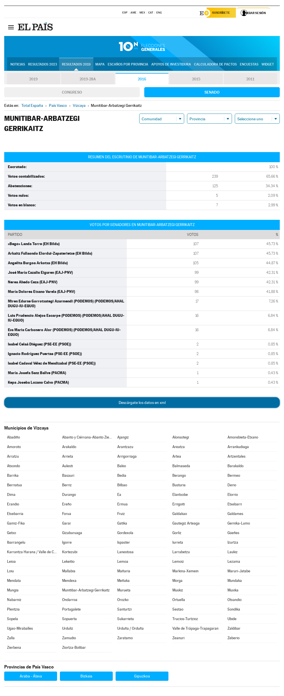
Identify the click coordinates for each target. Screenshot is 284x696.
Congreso (72, 93)
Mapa (100, 65)
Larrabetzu (181, 553)
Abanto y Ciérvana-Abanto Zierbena (87, 438)
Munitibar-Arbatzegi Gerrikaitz (86, 591)
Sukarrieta (125, 620)
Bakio (121, 467)
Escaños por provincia (128, 65)
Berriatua (14, 486)
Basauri (68, 476)
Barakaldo (235, 467)
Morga (177, 581)
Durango (69, 495)
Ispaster (123, 543)
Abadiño (13, 438)
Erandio (13, 505)
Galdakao (179, 514)
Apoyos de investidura (171, 65)
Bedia (121, 476)
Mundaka (234, 581)
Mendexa (69, 581)
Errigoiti (178, 505)
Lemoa (122, 562)
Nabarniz (14, 600)
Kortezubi (69, 553)
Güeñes (233, 534)
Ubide (231, 620)
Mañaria (123, 572)
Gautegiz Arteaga (186, 524)
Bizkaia (86, 677)
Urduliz (67, 629)
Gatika (122, 524)
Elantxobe (180, 495)
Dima (11, 495)
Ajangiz (123, 438)
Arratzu (13, 457)
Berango (179, 476)
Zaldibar (233, 629)
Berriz (67, 486)
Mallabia (68, 572)
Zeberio (233, 639)
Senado (212, 93)
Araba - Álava (31, 677)
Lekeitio (68, 562)
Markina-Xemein (185, 572)
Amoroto (14, 448)
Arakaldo (69, 448)
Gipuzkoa (142, 677)
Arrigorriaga (127, 457)
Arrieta (67, 457)
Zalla (11, 639)
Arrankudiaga (238, 448)
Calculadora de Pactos (215, 65)
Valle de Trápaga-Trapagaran (195, 629)
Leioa (11, 562)
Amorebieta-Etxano (242, 438)
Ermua (122, 505)
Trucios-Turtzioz (185, 620)
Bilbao (122, 486)
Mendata (14, 581)
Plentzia (13, 610)
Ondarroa (69, 600)
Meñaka (123, 581)
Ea (119, 495)
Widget (268, 65)
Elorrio (232, 495)
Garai (66, 524)
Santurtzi (124, 610)
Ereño (66, 505)
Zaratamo (125, 639)
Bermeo (233, 476)
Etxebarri (234, 505)
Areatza (178, 448)
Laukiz (232, 553)
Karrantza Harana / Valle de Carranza (32, 553)
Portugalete (71, 610)
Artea (176, 457)
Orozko (123, 600)
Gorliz (176, 534)
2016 (142, 80)
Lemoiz (178, 562)
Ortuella (178, 600)
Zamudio (69, 639)
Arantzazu (125, 448)
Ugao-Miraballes (20, 629)
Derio (231, 486)
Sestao (177, 610)
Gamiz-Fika (16, 524)
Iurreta (177, 543)
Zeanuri (178, 639)
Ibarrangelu (16, 543)
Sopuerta (69, 620)
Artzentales (236, 457)
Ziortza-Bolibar (74, 648)
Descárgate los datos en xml (142, 403)
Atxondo (13, 467)
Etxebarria (15, 514)
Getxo (11, 534)
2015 (196, 80)
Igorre (67, 543)
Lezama (233, 562)
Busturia (179, 486)
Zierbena (14, 648)
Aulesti (67, 467)
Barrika (13, 476)
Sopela (12, 620)
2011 (250, 80)
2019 (33, 80)
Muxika (232, 591)
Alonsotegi (180, 438)
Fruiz (121, 514)
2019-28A (87, 80)
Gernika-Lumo (238, 524)
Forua (66, 514)
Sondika (233, 610)
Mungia (13, 591)
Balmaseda (181, 467)
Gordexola (125, 534)
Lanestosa (125, 553)
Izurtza (232, 543)
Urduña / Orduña (130, 629)
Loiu (10, 572)
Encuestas (249, 65)
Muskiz (177, 591)
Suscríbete (222, 13)
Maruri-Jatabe (238, 572)
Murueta (123, 591)
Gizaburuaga (72, 534)
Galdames (235, 514)
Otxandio (234, 600)
